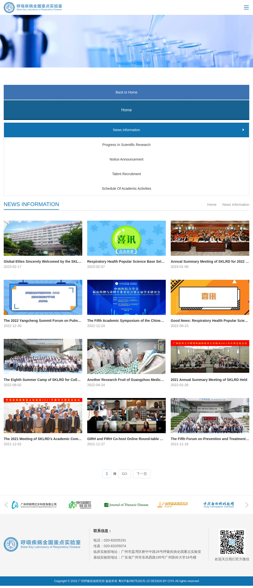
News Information (235, 207)
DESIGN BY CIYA (162, 583)
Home (211, 207)
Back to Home (126, 92)
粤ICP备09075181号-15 (134, 583)
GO (124, 476)
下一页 (142, 476)
